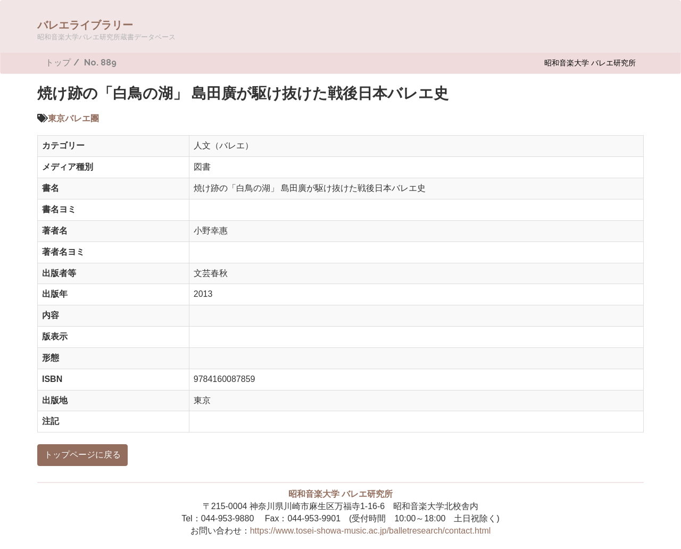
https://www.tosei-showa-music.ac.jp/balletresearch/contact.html (370, 530)
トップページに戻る (82, 455)
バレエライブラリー (106, 29)
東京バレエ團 (73, 118)
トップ (58, 62)
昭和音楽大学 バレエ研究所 (590, 62)
